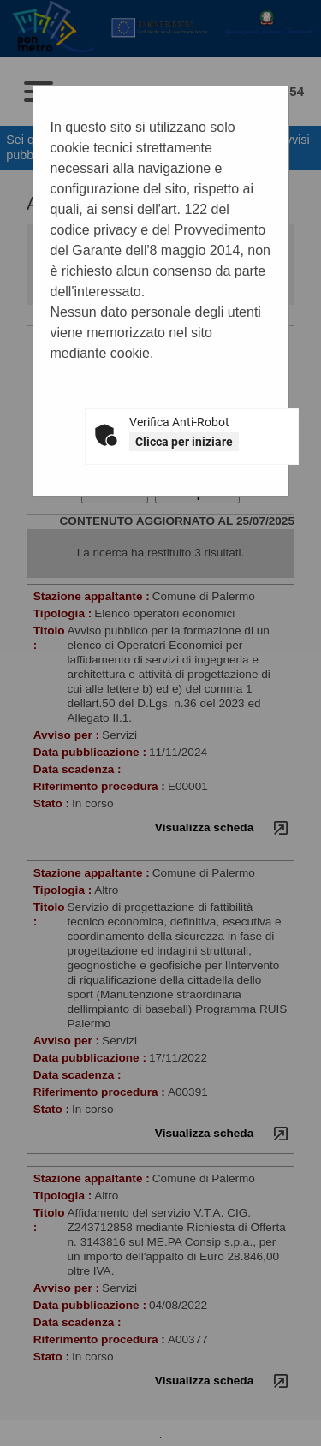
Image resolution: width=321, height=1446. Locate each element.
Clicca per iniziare (184, 442)
